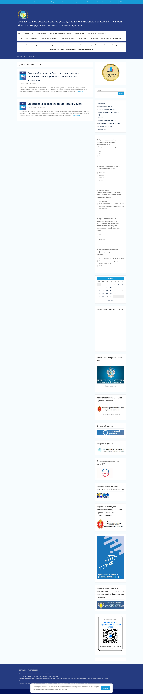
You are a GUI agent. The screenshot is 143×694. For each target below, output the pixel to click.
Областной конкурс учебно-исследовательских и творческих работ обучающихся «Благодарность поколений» (53, 76)
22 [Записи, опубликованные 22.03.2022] (103, 293)
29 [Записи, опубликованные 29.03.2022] (103, 296)
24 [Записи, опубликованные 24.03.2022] (111, 293)
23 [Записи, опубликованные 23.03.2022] (107, 293)
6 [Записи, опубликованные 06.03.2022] (122, 284)
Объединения (41, 33)
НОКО (121, 2)
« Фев (108, 300)
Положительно (102, 201)
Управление (43, 2)
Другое (100, 265)
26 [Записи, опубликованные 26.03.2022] (118, 293)
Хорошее (100, 175)
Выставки (91, 33)
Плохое (100, 180)
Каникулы (90, 2)
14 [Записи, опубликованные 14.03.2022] (99, 290)
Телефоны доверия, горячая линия (108, 112)
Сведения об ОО (30, 2)
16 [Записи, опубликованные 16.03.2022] (107, 290)
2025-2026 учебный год (25, 33)
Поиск (99, 90)
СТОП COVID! (102, 129)
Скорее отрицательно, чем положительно (110, 206)
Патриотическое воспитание (27, 38)
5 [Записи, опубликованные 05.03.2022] (118, 284)
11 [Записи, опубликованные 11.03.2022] (114, 287)
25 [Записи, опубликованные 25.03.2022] (114, 293)
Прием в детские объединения (107, 120)
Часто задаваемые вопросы (106, 109)
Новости (42, 107)
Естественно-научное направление (37, 45)
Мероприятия (79, 33)
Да (99, 151)
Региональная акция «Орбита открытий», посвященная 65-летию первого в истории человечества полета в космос (53, 683)
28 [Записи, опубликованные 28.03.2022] (99, 296)
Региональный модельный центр (106, 45)
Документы (54, 2)
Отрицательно (102, 208)
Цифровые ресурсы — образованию (109, 123)
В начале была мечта (25, 680)
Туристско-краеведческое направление (64, 45)
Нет (99, 153)
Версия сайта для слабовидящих (111, 38)
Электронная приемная (105, 106)
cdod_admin (24, 83)
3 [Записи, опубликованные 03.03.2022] (110, 284)
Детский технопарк (86, 45)
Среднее (100, 177)
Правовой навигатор (68, 38)
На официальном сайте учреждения (108, 261)
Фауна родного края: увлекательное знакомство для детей (36, 673)
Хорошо (105, 688)
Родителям (82, 38)
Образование (79, 2)
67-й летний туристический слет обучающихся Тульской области (38, 676)
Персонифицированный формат (60, 33)
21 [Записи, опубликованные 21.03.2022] (99, 293)
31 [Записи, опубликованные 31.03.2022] (111, 296)
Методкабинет (101, 2)
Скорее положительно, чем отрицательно (110, 203)
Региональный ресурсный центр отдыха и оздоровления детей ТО (71, 50)
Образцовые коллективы (49, 38)
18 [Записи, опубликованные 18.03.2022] (114, 290)
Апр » (112, 300)
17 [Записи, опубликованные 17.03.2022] (111, 290)
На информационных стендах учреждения (110, 258)
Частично (101, 156)
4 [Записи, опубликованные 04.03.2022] (114, 284)
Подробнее (80, 91)
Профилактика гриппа (105, 126)
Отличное (101, 173)
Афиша (34, 83)
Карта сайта (94, 38)
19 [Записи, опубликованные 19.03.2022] (118, 290)
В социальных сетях (104, 263)
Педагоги (113, 2)
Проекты (101, 33)
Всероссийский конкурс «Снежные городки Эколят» (55, 104)
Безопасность (66, 2)
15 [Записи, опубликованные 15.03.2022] (103, 290)
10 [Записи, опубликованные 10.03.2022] (111, 287)
